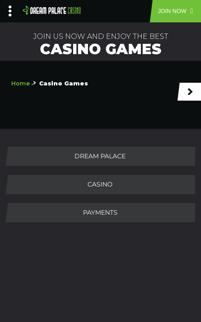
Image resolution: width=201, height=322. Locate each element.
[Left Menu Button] (10, 9)
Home (20, 83)
